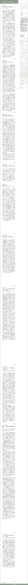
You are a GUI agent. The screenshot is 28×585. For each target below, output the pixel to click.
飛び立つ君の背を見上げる (7, 115)
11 (24, 6)
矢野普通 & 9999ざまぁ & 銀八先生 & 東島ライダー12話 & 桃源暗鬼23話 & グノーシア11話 (24, 22)
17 (23, 7)
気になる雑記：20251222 (23, 29)
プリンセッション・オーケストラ (23, 63)
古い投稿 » (4, 582)
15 (21, 7)
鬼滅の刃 (24, 81)
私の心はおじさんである (12, 166)
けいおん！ (24, 46)
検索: (22, 12)
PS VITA (23, 43)
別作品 (9, 334)
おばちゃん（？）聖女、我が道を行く (8, 293)
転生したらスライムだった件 (24, 77)
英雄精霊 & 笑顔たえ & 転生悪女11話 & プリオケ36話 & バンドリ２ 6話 (23, 28)
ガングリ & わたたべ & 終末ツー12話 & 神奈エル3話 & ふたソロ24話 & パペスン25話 (24, 19)
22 (21, 8)
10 (23, 6)
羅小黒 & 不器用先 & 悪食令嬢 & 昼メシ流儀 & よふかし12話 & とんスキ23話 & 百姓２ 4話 (23, 25)
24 (23, 8)
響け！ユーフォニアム (11, 116)
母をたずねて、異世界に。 (7, 6)
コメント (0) (13, 58)
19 (25, 7)
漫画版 (3, 94)
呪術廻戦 (22, 67)
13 (26, 6)
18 (24, 7)
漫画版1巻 (11, 11)
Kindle (9, 178)
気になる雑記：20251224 (23, 23)
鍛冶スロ (4, 432)
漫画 (6, 7)
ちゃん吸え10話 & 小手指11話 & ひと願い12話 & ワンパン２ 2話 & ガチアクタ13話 (23, 31)
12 (25, 6)
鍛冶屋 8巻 (4, 185)
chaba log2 (8, 2)
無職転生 (24, 72)
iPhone (24, 41)
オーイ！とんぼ (22, 52)
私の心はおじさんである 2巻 (8, 165)
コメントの (22, 35)
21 (20, 8)
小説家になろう (7, 538)
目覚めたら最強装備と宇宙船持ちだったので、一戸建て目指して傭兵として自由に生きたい (8, 429)
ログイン (21, 34)
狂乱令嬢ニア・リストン (7, 61)
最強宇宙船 (4, 477)
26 (25, 8)
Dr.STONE (26, 40)
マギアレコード (24, 64)
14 (20, 7)
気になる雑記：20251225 (23, 20)
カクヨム (10, 370)
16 (22, 7)
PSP (20, 43)
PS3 (27, 41)
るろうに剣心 (24, 49)
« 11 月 (21, 10)
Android (24, 38)
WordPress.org (22, 36)
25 (24, 8)
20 (26, 7)
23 (22, 8)
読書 (7, 7)
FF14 (21, 41)
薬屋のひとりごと (23, 76)
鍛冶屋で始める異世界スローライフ (8, 188)
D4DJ (23, 40)
